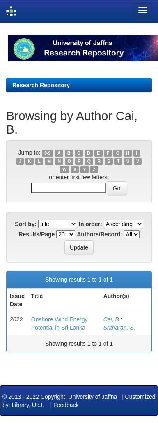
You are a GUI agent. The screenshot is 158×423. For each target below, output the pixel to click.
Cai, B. (112, 319)
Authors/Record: (99, 234)
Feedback (65, 405)
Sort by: (26, 224)
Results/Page (36, 234)
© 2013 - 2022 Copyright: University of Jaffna (60, 396)
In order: (90, 224)
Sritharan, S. (119, 327)
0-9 (47, 152)
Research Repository (41, 85)
